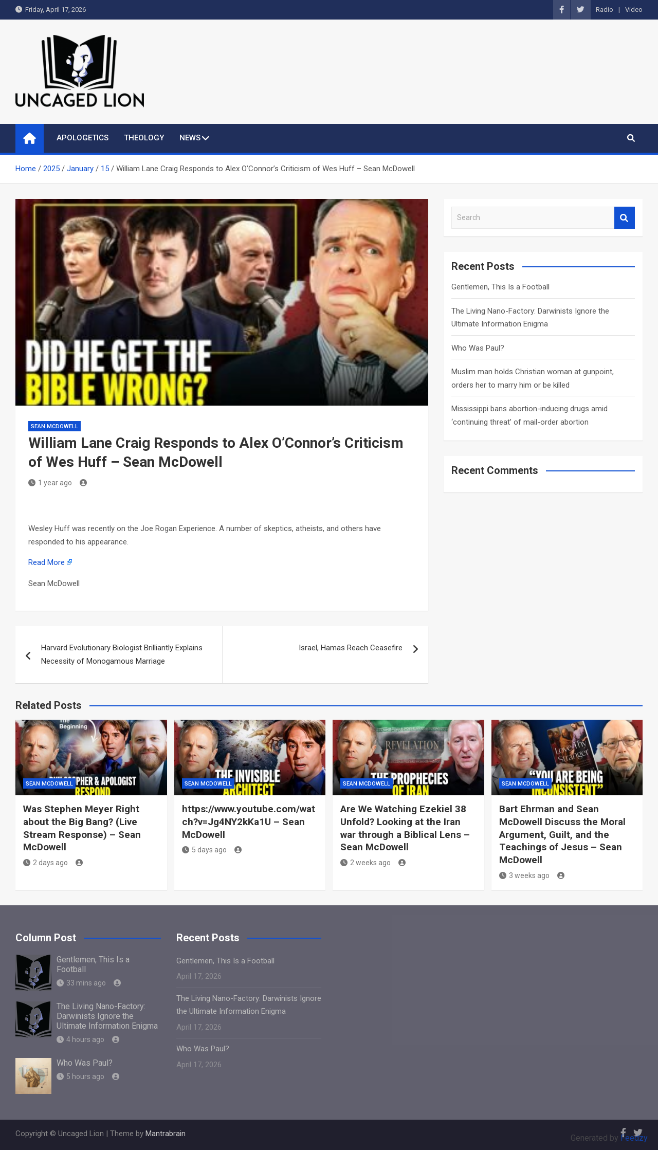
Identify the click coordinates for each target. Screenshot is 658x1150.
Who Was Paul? (477, 348)
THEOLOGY (144, 137)
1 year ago (50, 483)
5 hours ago (80, 1076)
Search (624, 218)
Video (634, 9)
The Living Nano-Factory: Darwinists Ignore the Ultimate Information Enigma (107, 1016)
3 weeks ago (524, 875)
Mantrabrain (165, 1133)
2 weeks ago (365, 863)
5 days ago (204, 850)
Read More (46, 562)
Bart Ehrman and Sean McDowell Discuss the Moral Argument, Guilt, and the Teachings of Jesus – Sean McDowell (562, 834)
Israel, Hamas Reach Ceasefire (351, 647)
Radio (604, 9)
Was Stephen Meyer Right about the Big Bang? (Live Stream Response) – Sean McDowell (82, 828)
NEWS (189, 137)
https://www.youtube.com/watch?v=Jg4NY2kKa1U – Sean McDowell (248, 821)
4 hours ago (80, 1039)
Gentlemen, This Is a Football (500, 286)
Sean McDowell (54, 426)
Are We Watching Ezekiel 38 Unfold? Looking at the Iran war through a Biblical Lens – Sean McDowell (405, 828)
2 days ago (45, 863)
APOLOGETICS (82, 137)
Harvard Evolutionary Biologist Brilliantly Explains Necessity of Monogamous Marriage (122, 654)
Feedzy (634, 1138)
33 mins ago (81, 983)
